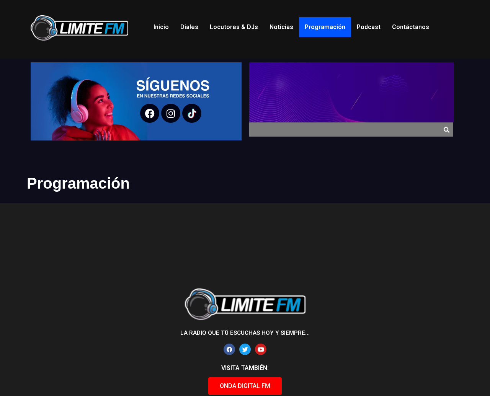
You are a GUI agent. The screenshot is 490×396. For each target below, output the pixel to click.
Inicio (161, 27)
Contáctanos (410, 27)
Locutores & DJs (234, 27)
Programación (325, 27)
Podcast (369, 27)
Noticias (281, 27)
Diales (189, 27)
